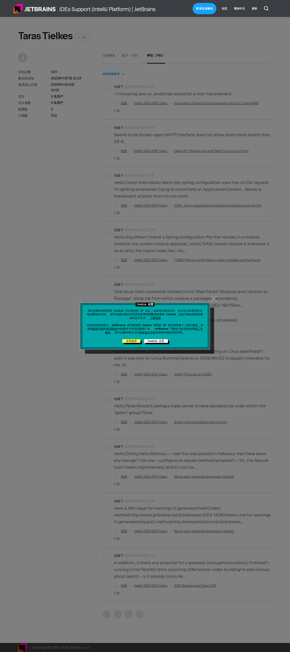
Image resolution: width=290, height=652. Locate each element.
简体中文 (239, 8)
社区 (224, 8)
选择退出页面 (147, 332)
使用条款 (111, 329)
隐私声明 (98, 329)
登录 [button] (254, 8)
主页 (35, 8)
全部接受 (131, 341)
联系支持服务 (204, 8)
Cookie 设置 (156, 341)
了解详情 (155, 318)
